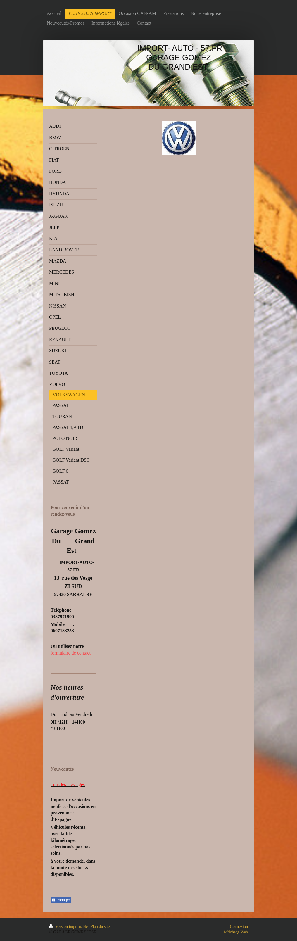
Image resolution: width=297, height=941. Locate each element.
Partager (61, 900)
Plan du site (100, 926)
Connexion (239, 926)
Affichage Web (235, 932)
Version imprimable (69, 926)
